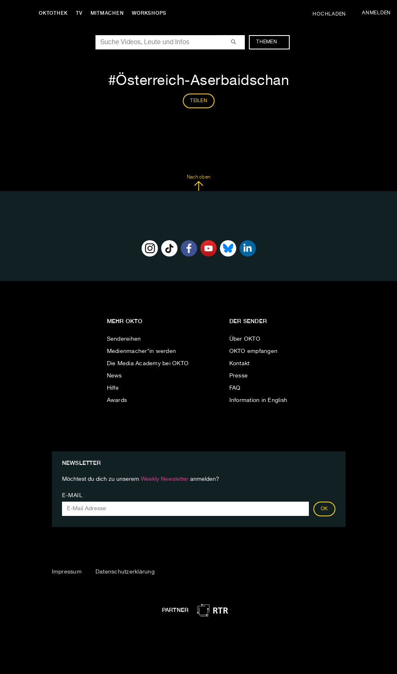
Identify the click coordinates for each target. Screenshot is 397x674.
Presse (238, 376)
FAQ (235, 388)
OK (324, 509)
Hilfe (113, 388)
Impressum (67, 572)
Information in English (258, 400)
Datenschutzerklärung (125, 572)
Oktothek (53, 13)
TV (79, 13)
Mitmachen (107, 13)
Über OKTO (244, 339)
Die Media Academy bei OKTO (148, 363)
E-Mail (72, 495)
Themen (270, 42)
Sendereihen (124, 339)
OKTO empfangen (253, 351)
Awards (117, 400)
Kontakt (239, 363)
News (114, 376)
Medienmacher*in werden (141, 351)
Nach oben (198, 183)
